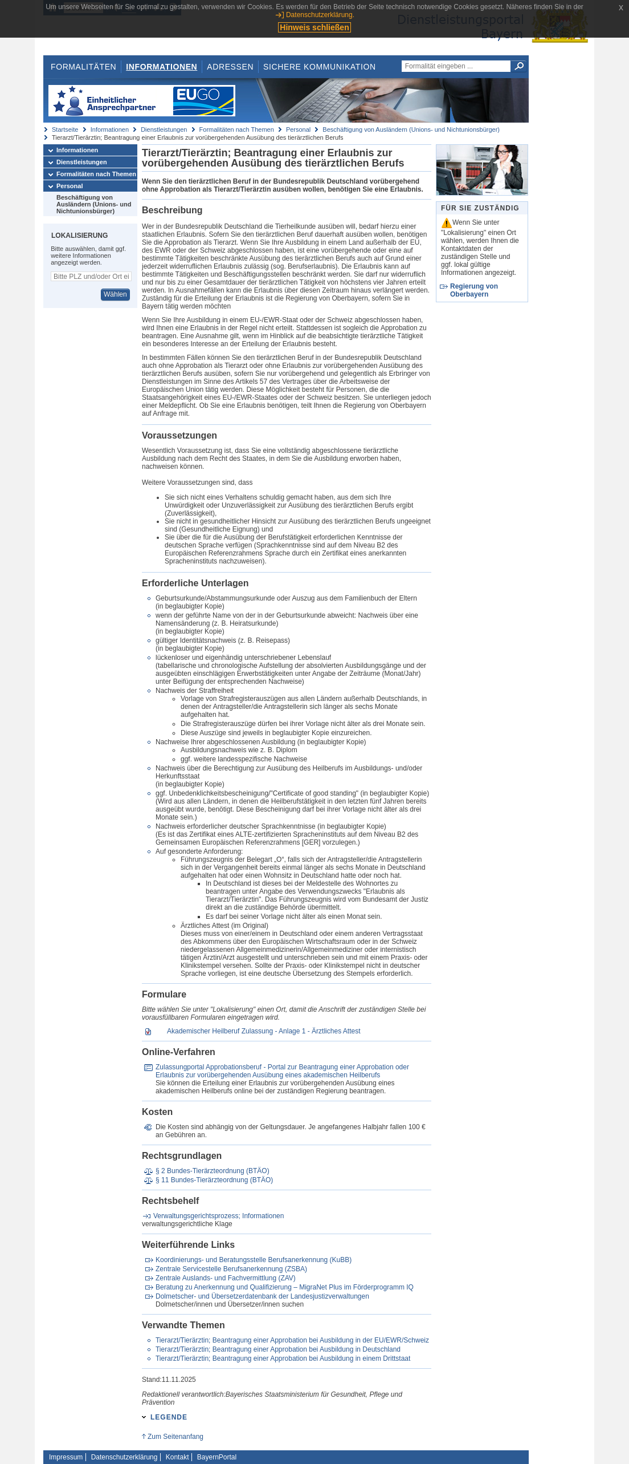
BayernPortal (216, 1457)
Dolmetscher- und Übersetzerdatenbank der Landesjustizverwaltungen (262, 1296)
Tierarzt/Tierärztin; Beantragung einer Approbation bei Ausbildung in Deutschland (278, 1349)
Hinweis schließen (314, 27)
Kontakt (177, 1457)
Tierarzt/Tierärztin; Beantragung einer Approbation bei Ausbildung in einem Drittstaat (283, 1358)
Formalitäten (83, 66)
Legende (168, 1417)
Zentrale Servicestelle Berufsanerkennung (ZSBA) (231, 1269)
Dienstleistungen (164, 129)
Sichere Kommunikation (319, 66)
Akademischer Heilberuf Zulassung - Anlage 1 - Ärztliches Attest (264, 1031)
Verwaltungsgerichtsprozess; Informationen (218, 1216)
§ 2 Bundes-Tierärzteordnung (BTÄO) (212, 1171)
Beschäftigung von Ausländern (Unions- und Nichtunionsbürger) (411, 129)
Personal (298, 129)
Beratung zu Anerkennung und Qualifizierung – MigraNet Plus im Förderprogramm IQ (285, 1287)
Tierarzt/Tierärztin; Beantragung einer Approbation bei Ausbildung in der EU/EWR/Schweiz (292, 1340)
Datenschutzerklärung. (320, 15)
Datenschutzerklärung (124, 1457)
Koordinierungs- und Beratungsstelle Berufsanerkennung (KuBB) (254, 1260)
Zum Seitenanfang (175, 1437)
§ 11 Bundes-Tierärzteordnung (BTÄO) (214, 1180)
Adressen (230, 66)
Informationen (161, 66)
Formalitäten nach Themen (236, 129)
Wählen (115, 294)
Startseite (65, 129)
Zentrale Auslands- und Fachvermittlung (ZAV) (226, 1278)
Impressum (66, 1457)
